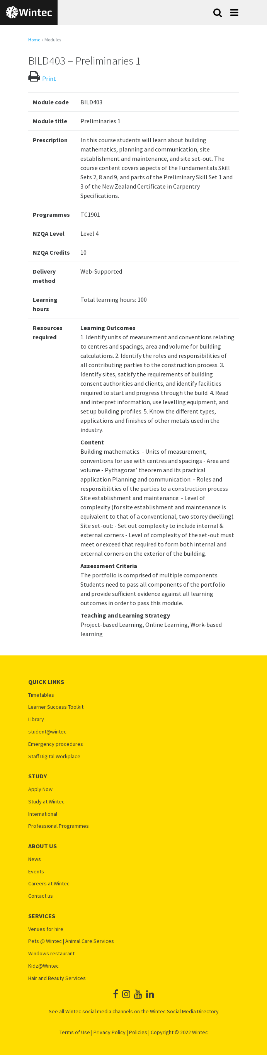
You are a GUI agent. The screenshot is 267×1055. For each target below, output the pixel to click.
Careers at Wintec (49, 883)
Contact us (40, 896)
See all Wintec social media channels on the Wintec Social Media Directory (134, 1011)
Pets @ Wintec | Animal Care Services (71, 941)
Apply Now (40, 789)
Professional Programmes (58, 826)
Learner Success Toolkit (55, 707)
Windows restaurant (51, 953)
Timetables (41, 695)
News (34, 859)
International (42, 814)
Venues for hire (45, 929)
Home (34, 40)
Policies (138, 1032)
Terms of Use (75, 1032)
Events (36, 871)
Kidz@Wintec (43, 966)
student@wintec (47, 731)
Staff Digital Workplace (54, 756)
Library (36, 719)
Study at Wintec (46, 801)
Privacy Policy (110, 1032)
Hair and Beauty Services (57, 978)
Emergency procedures (55, 744)
